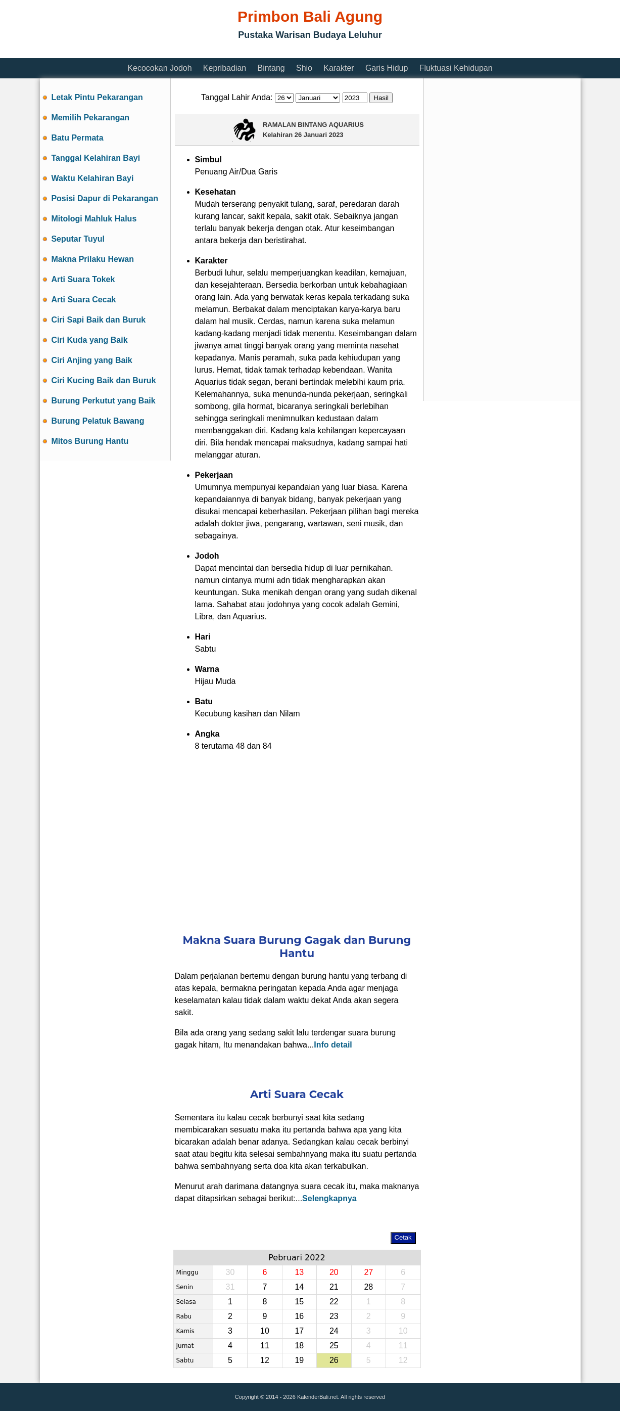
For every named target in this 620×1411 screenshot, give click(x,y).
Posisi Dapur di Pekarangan (104, 198)
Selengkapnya (329, 1198)
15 (299, 1301)
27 (368, 1272)
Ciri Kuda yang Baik (89, 340)
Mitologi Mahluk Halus (93, 218)
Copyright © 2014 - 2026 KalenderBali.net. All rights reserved (310, 1397)
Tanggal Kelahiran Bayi (95, 158)
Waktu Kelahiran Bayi (92, 178)
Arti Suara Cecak (83, 299)
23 (334, 1316)
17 (299, 1331)
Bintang (270, 68)
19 (299, 1360)
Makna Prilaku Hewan (92, 259)
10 (264, 1331)
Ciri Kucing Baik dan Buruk (103, 380)
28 (368, 1287)
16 (299, 1316)
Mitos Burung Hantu (89, 441)
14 (299, 1287)
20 (334, 1272)
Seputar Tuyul (78, 239)
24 (334, 1331)
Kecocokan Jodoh (159, 68)
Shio (304, 68)
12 (264, 1360)
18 (299, 1345)
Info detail (333, 1044)
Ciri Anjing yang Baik (91, 360)
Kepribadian (224, 68)
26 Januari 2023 (319, 135)
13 (299, 1272)
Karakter (338, 68)
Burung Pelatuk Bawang (97, 421)
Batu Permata (77, 137)
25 (334, 1345)
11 (264, 1345)
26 (334, 1360)
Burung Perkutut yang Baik (103, 400)
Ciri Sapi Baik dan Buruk (98, 319)
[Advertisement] (224, 52)
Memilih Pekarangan (90, 117)
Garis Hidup (386, 68)
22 (334, 1301)
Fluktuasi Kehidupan (456, 68)
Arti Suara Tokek (83, 279)
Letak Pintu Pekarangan (96, 97)
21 (334, 1287)
